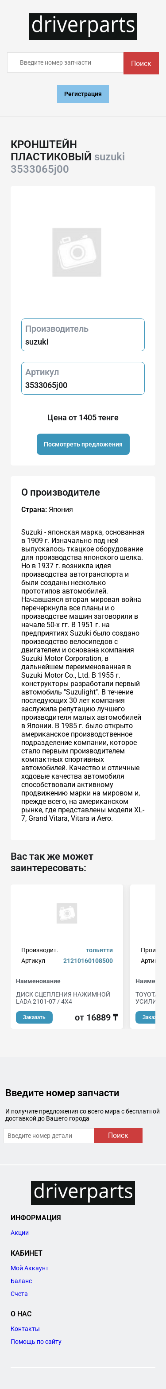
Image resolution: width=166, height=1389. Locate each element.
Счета (19, 1293)
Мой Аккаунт (30, 1268)
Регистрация (83, 93)
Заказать (34, 1017)
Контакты (25, 1328)
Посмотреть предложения (83, 444)
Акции (20, 1232)
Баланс (21, 1280)
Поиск (141, 63)
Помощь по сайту (36, 1341)
